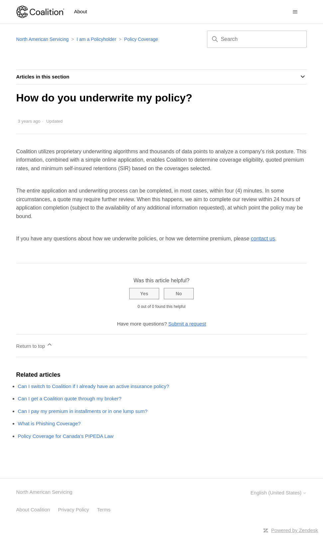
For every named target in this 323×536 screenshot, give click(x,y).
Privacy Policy (73, 509)
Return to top (34, 345)
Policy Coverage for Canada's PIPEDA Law (66, 436)
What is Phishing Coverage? (49, 423)
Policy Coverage (141, 39)
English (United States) (279, 492)
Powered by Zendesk (294, 530)
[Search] (256, 39)
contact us (263, 238)
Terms (104, 509)
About (80, 11)
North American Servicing (43, 39)
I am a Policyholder (96, 39)
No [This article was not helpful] (179, 293)
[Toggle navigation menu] (295, 12)
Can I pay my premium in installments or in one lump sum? (83, 411)
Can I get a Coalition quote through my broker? (70, 398)
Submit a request (187, 324)
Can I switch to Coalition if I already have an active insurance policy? (93, 386)
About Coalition (33, 509)
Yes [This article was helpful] (144, 293)
